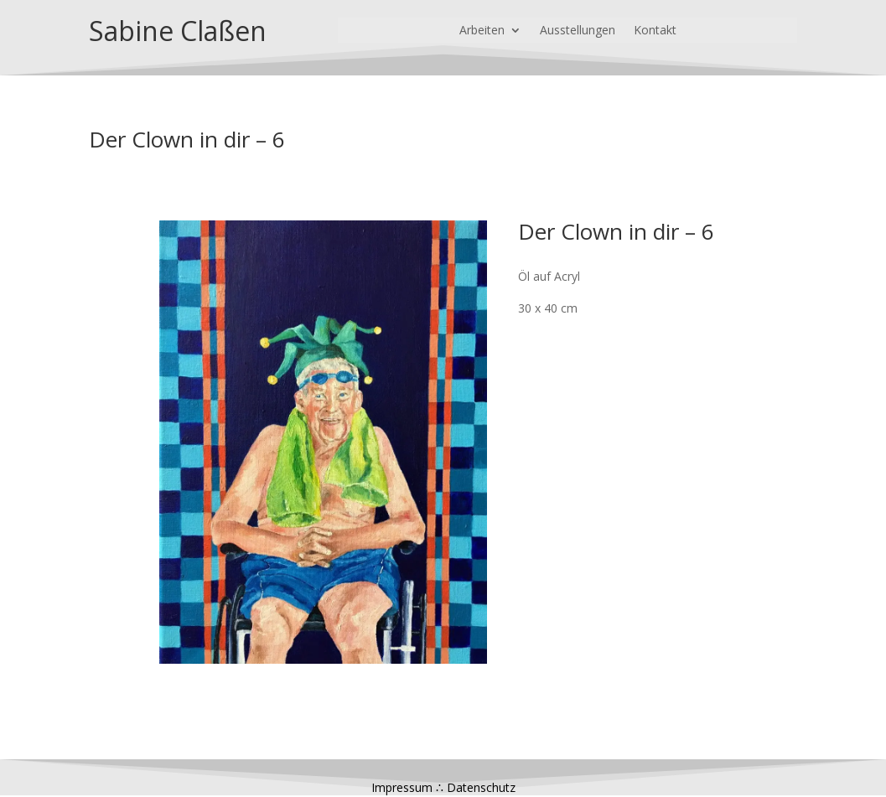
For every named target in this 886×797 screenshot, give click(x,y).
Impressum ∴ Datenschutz (443, 787)
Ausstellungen (577, 31)
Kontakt (655, 31)
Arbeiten (482, 31)
